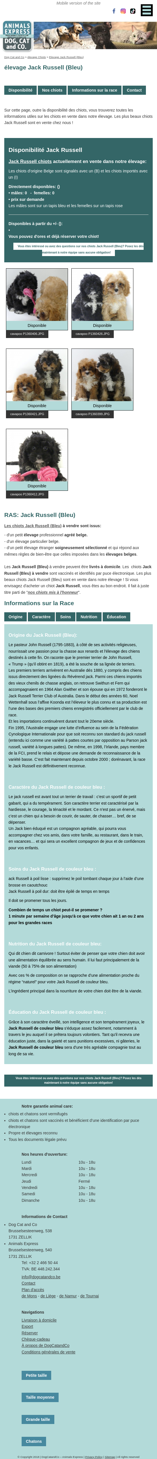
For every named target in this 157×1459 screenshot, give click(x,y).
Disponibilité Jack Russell (45, 150)
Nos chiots (52, 90)
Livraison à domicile (39, 1320)
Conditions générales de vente (48, 1352)
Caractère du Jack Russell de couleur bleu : (57, 787)
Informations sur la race (94, 90)
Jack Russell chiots (30, 161)
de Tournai (89, 1296)
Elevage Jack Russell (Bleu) (66, 57)
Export (27, 1326)
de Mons (29, 1296)
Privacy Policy (93, 1456)
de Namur (68, 1296)
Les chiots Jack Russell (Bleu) (33, 526)
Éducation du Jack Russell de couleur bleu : (57, 1012)
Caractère (41, 617)
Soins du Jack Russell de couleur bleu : (52, 868)
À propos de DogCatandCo (45, 1345)
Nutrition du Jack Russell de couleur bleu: (55, 943)
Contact (134, 90)
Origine (15, 617)
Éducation (116, 617)
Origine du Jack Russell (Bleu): (43, 635)
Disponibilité (20, 90)
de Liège (48, 1296)
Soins (65, 617)
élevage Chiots (36, 57)
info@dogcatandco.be (41, 1277)
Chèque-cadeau (36, 1339)
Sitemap (110, 1456)
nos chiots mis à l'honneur (53, 592)
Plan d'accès (33, 1289)
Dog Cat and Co (14, 57)
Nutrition (88, 617)
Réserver (30, 1333)
